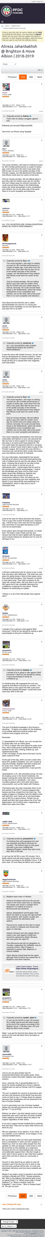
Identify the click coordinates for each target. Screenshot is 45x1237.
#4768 (41, 892)
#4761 (41, 392)
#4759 (41, 256)
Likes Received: (7, 107)
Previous (12, 77)
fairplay (5, 613)
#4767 (41, 834)
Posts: (18, 105)
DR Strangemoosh (9, 244)
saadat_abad (7, 821)
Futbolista (6, 503)
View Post (30, 116)
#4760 (41, 338)
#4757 (41, 161)
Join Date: (5, 105)
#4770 (41, 1069)
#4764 (41, 625)
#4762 (41, 515)
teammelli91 (6, 1054)
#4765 (41, 665)
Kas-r (4, 149)
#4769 (41, 1013)
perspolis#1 (6, 650)
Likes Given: (23, 107)
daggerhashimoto (9, 879)
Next (39, 77)
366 (31, 77)
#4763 (41, 568)
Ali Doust (5, 556)
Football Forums (15, 26)
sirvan (4, 326)
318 (23, 77)
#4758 (41, 221)
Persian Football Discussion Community (14, 28)
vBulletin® (33, 1233)
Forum (7, 26)
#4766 (41, 724)
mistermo (6, 208)
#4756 (41, 111)
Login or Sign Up (37, 1)
